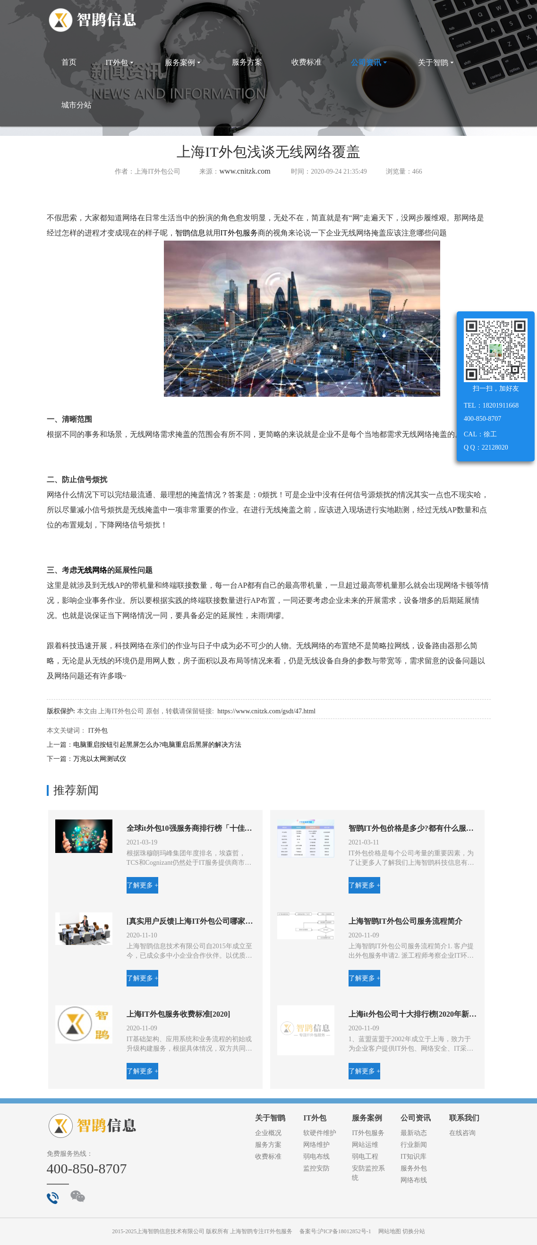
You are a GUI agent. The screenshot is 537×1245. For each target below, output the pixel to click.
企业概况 (268, 1132)
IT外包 (121, 62)
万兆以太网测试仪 (99, 758)
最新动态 (414, 1132)
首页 (69, 62)
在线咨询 (462, 1132)
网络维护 (316, 1144)
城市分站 (76, 105)
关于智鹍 (437, 62)
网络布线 (414, 1180)
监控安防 (316, 1168)
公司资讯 (370, 62)
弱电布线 (316, 1156)
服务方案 (247, 62)
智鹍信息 (190, 233)
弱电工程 (365, 1156)
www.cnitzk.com (244, 171)
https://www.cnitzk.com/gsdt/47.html (266, 711)
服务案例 (184, 62)
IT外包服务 (239, 233)
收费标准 (306, 62)
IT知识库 (413, 1156)
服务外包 (414, 1168)
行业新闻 (414, 1144)
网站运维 (365, 1144)
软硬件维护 (319, 1132)
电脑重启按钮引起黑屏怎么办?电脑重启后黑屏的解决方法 (157, 744)
